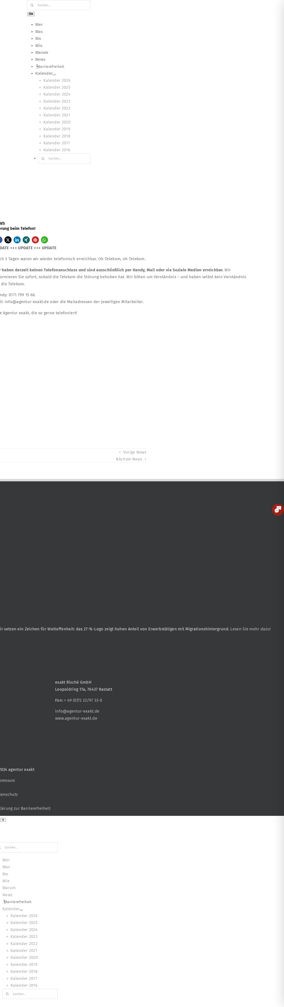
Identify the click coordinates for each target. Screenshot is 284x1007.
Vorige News (134, 452)
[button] (8, 239)
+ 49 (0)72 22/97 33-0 (83, 700)
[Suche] (32, 5)
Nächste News (129, 459)
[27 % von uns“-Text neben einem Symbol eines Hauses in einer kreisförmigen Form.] (132, 484)
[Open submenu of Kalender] (54, 74)
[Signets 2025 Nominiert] (81, 729)
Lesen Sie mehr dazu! (250, 629)
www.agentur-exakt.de (76, 718)
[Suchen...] (58, 5)
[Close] (3, 820)
